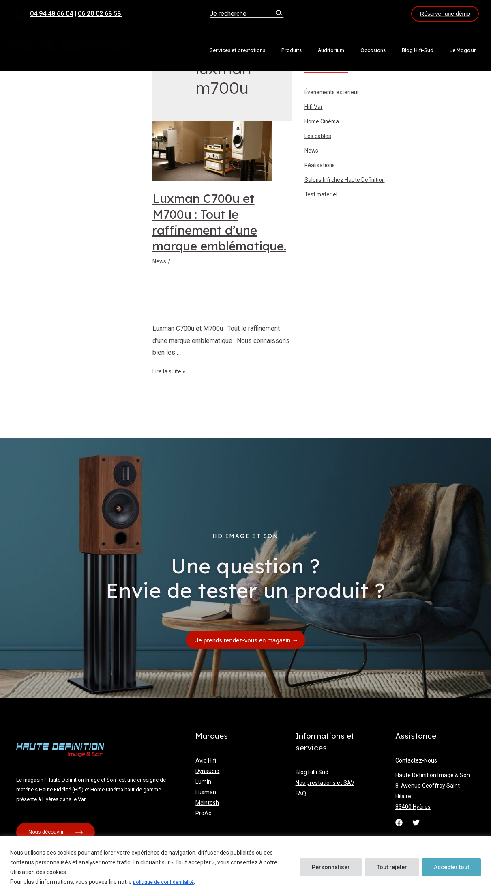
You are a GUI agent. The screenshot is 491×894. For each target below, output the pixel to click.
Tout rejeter (392, 867)
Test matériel (323, 195)
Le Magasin (466, 50)
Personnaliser (331, 867)
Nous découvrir (55, 832)
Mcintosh (207, 802)
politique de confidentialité (166, 882)
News (160, 261)
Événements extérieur (335, 93)
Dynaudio (207, 771)
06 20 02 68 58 (100, 13)
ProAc (203, 813)
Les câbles (320, 137)
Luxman (205, 792)
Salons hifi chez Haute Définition (350, 181)
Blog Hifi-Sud (427, 50)
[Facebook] (399, 822)
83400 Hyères (413, 807)
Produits (320, 50)
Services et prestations (272, 50)
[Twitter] (416, 822)
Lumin (203, 781)
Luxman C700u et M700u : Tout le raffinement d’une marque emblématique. (219, 222)
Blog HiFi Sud (312, 772)
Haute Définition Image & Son (432, 775)
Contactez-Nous (416, 760)
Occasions (388, 50)
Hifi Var (314, 108)
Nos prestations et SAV (325, 783)
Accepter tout (451, 867)
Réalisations (322, 166)
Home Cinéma (324, 122)
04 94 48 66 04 (51, 13)
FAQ (301, 793)
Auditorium (353, 50)
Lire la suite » (171, 371)
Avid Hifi (205, 760)
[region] (245, 865)
